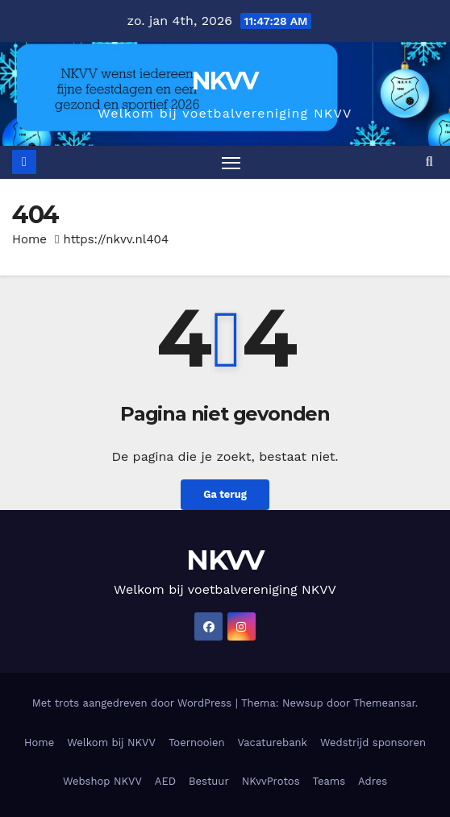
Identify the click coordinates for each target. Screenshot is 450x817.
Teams (329, 781)
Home (29, 239)
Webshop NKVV (102, 781)
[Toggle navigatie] (231, 162)
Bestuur (209, 781)
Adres (372, 781)
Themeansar (384, 703)
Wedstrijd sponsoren (373, 742)
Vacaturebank (272, 742)
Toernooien (197, 742)
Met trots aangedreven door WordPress (133, 703)
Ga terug (225, 494)
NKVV (224, 81)
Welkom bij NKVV (111, 742)
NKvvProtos (271, 781)
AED (165, 781)
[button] (429, 161)
